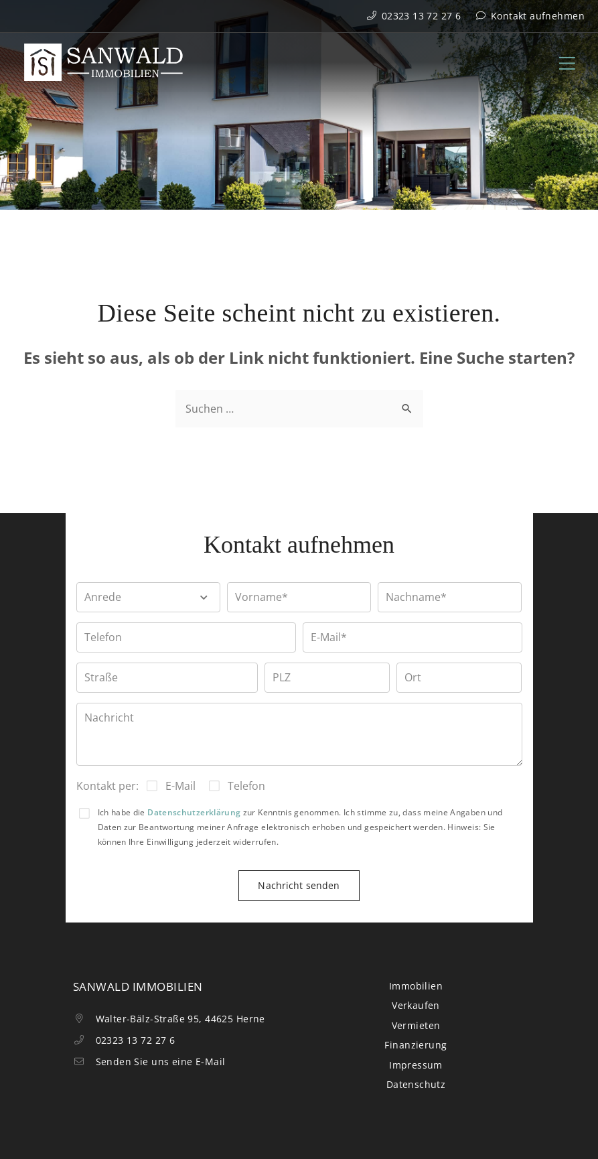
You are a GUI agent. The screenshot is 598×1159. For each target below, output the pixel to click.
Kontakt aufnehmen (530, 15)
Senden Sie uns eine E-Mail (149, 1061)
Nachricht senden (299, 885)
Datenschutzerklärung (193, 812)
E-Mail (180, 786)
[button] (148, 597)
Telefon (246, 786)
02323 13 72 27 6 (413, 15)
